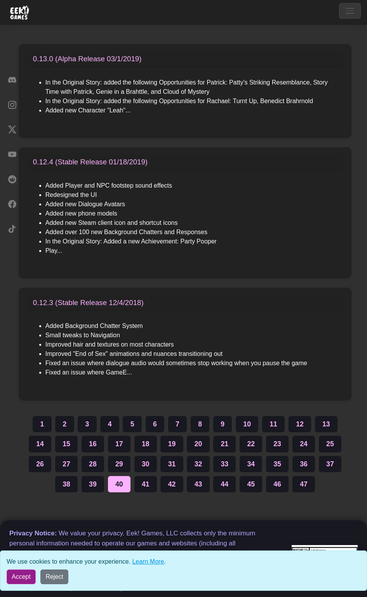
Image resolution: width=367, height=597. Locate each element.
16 (93, 444)
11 (273, 424)
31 (172, 464)
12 (300, 424)
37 (330, 464)
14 (40, 444)
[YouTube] (12, 154)
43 (198, 484)
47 (304, 484)
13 (326, 424)
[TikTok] (12, 228)
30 (146, 464)
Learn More (148, 561)
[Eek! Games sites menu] (20, 12)
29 (119, 464)
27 (66, 464)
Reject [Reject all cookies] (54, 576)
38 (66, 484)
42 (172, 484)
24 (304, 444)
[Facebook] (12, 203)
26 (40, 464)
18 (146, 444)
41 (146, 484)
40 (119, 484)
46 (277, 484)
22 (251, 444)
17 (119, 444)
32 (198, 464)
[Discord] (12, 79)
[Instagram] (12, 104)
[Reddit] (12, 179)
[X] (12, 129)
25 (330, 444)
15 (66, 444)
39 (93, 484)
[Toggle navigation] (350, 11)
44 (225, 484)
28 (93, 464)
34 (251, 464)
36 (304, 464)
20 (198, 444)
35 (277, 464)
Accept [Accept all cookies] (21, 576)
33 (225, 464)
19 (172, 444)
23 (277, 444)
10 (247, 424)
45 (251, 484)
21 (225, 444)
